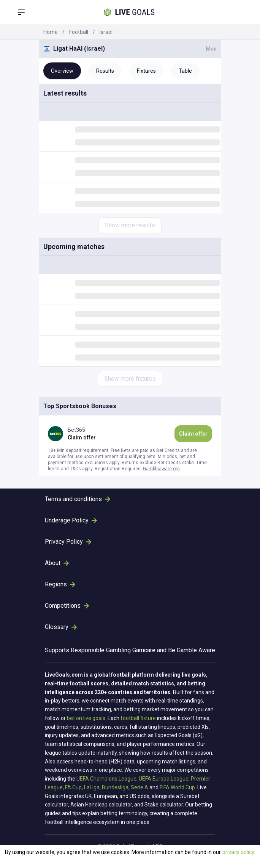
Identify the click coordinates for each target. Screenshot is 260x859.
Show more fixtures (130, 378)
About (57, 563)
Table (185, 71)
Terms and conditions (77, 499)
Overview (62, 71)
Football (78, 32)
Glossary (61, 627)
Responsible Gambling (101, 650)
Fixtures (146, 71)
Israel (106, 32)
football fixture (138, 718)
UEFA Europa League (164, 779)
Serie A (139, 787)
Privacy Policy (68, 541)
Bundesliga (115, 787)
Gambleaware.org (161, 468)
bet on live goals (86, 718)
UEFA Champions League (106, 779)
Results (105, 71)
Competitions (67, 605)
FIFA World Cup (177, 787)
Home (50, 32)
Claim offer (193, 434)
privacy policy (238, 852)
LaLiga (92, 787)
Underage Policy (71, 520)
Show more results (130, 225)
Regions (60, 584)
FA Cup (73, 787)
